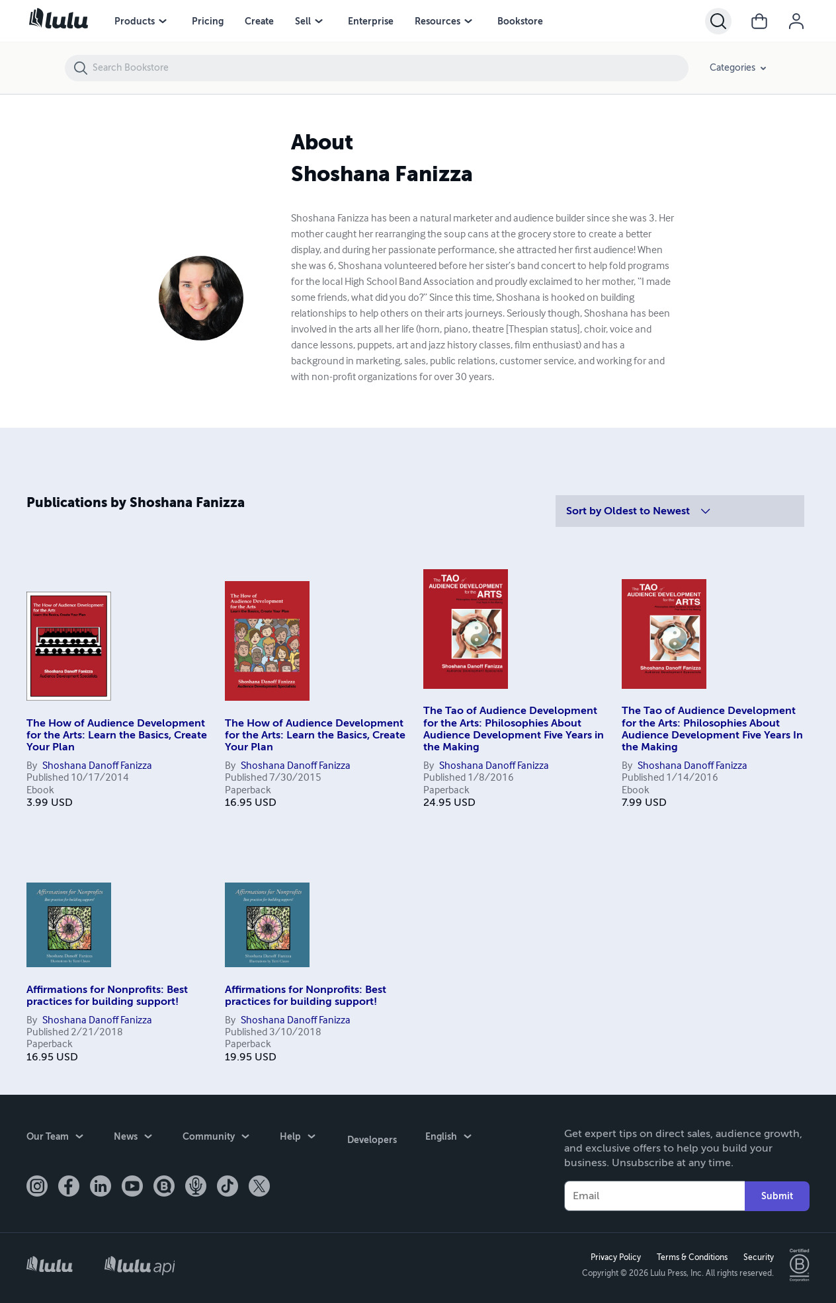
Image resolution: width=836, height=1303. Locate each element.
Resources (437, 21)
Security (757, 1257)
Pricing (208, 21)
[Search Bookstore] (390, 68)
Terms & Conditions (690, 1257)
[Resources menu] (468, 21)
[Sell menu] (319, 21)
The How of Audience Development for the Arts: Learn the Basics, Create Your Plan (116, 735)
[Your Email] (654, 1196)
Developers (371, 1137)
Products (134, 21)
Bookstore (520, 21)
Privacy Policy (614, 1257)
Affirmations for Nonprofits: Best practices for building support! (107, 995)
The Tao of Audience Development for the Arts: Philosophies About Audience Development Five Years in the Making (513, 729)
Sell (303, 21)
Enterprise (371, 21)
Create (259, 21)
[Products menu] (163, 21)
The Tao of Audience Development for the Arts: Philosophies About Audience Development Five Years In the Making (712, 729)
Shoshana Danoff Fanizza (97, 766)
